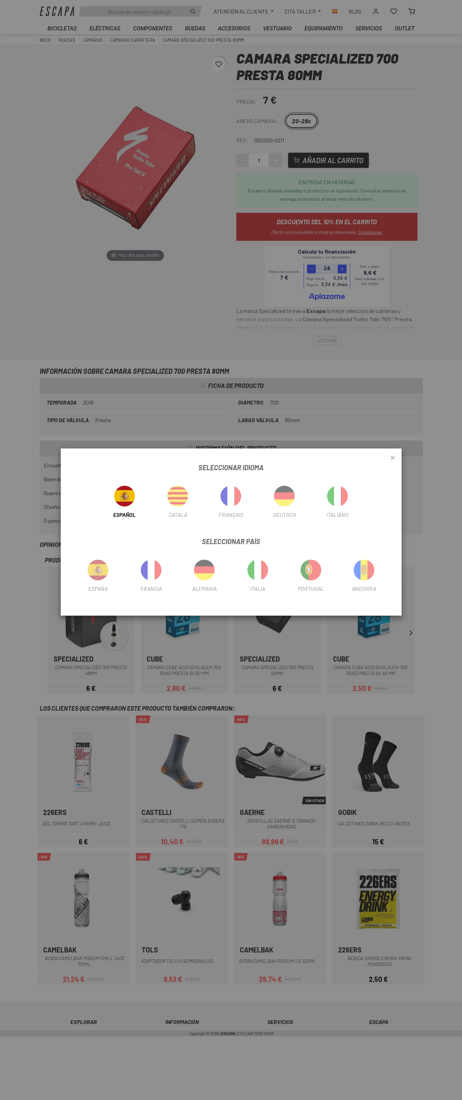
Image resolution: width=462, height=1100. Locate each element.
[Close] (392, 458)
